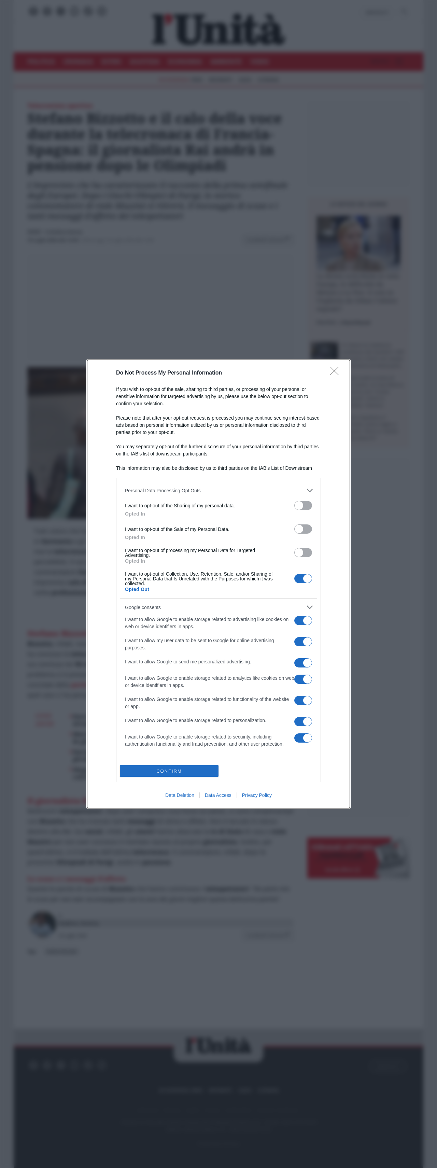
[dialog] (218, 584)
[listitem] (218, 490)
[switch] (303, 505)
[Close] (336, 373)
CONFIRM (169, 771)
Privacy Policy (257, 795)
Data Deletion (179, 795)
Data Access (218, 795)
